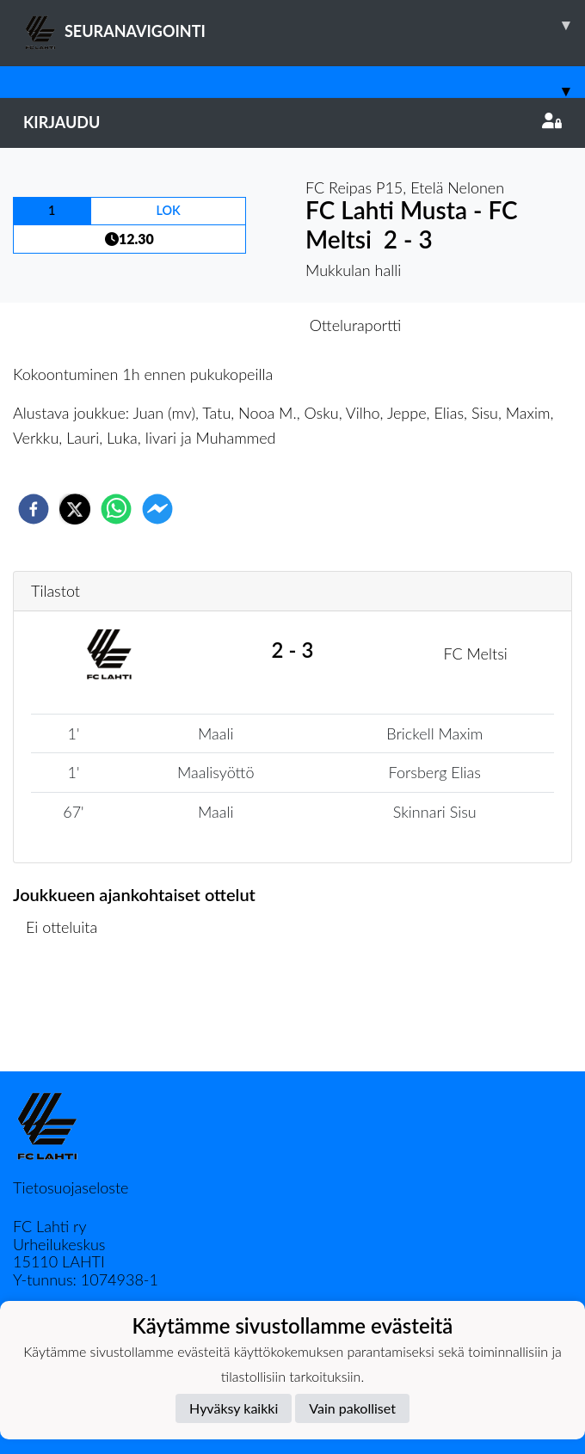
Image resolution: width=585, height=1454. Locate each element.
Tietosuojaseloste (70, 1187)
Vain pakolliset (352, 1408)
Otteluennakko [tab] (233, 325)
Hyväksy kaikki (233, 1408)
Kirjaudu (292, 122)
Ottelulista (68, 1013)
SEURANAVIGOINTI (304, 25)
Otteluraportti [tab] (356, 325)
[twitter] (74, 509)
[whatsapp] (116, 509)
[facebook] (33, 509)
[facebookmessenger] (157, 509)
